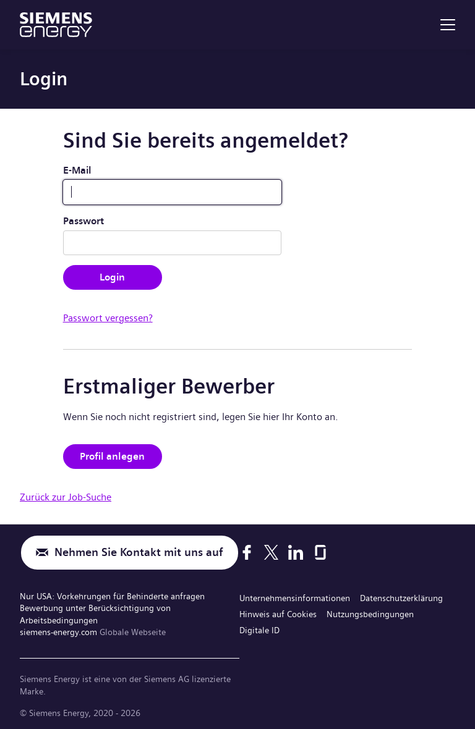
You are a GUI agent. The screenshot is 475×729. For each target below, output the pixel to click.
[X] (271, 552)
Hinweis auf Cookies (278, 614)
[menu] (448, 24)
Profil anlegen (112, 456)
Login (112, 277)
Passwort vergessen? (108, 318)
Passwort (83, 221)
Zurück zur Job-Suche (65, 497)
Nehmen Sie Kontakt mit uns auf (138, 552)
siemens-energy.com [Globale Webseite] (60, 632)
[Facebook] (246, 552)
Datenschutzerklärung (401, 598)
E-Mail (77, 170)
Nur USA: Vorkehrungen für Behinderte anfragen (112, 596)
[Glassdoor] (320, 552)
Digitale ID (259, 630)
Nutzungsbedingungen (370, 614)
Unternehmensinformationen (294, 598)
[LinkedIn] (295, 552)
